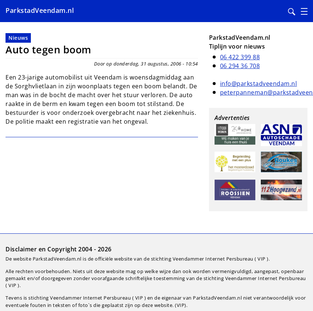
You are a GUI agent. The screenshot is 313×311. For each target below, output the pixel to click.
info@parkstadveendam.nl (258, 83)
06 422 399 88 (240, 57)
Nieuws (18, 37)
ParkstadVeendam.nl (40, 10)
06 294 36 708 (240, 66)
